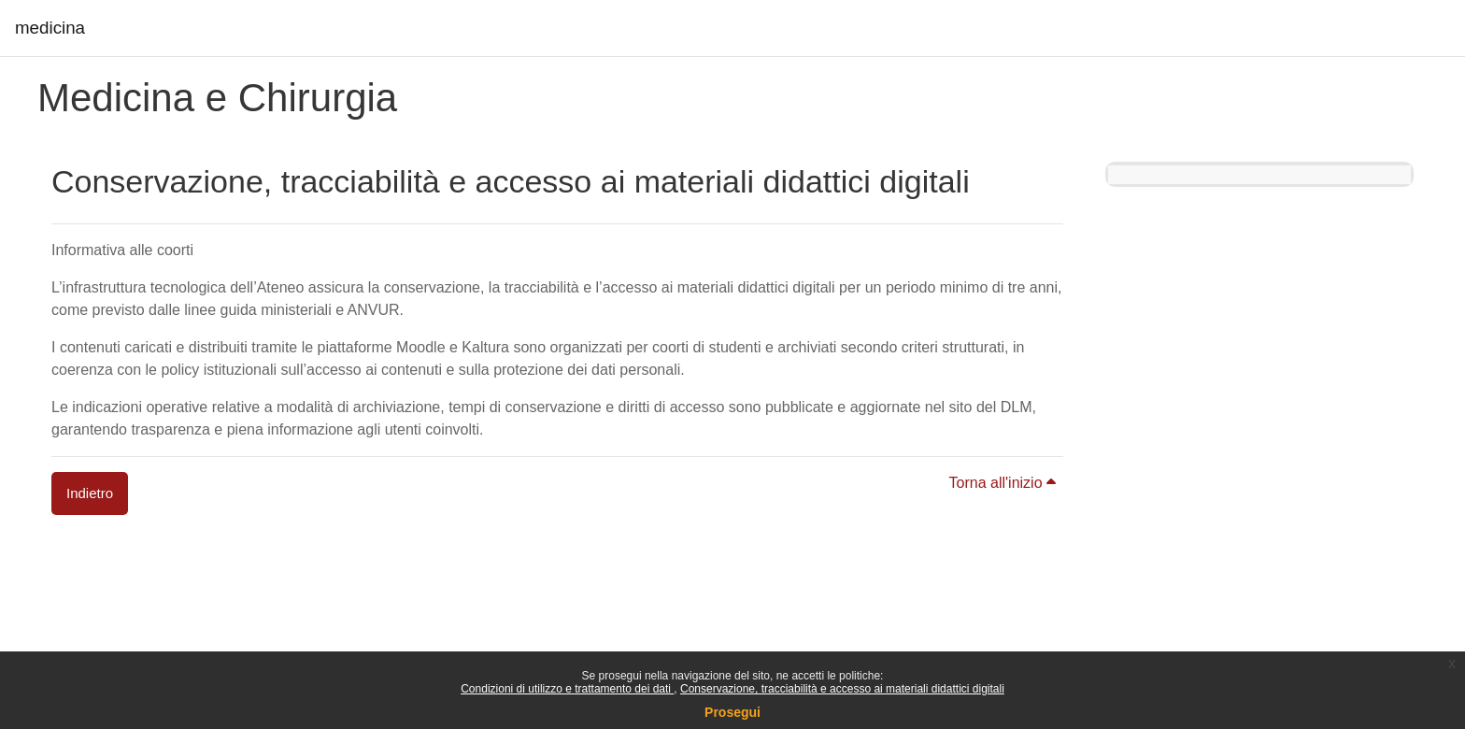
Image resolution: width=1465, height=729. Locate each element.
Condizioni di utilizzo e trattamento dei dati (567, 688)
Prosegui (732, 712)
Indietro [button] (89, 493)
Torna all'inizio (1002, 483)
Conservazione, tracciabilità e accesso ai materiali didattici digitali (842, 688)
